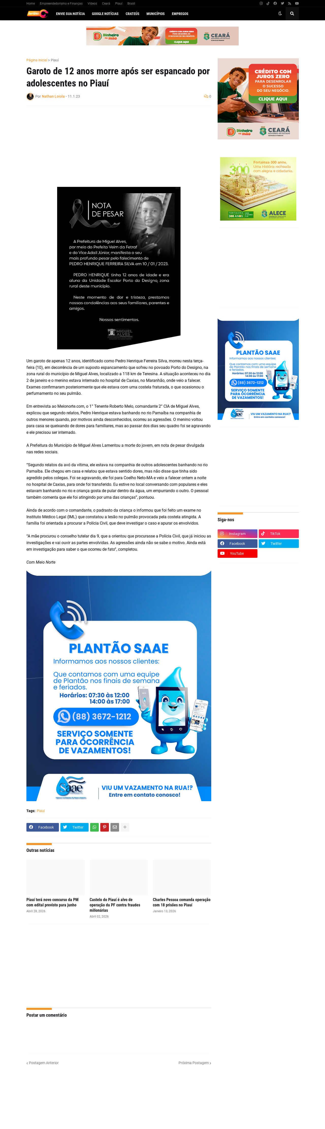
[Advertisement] (113, 146)
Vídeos (92, 3)
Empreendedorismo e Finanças (61, 3)
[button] (280, 13)
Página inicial (36, 60)
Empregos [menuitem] (180, 14)
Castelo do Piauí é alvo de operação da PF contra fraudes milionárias (115, 905)
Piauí (118, 3)
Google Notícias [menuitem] (105, 14)
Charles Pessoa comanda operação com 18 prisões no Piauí (181, 902)
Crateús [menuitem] (132, 14)
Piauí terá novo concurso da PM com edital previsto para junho (52, 902)
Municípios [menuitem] (156, 14)
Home (30, 3)
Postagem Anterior (44, 1063)
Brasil (131, 3)
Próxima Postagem (193, 1063)
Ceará (106, 3)
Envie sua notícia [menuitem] (70, 14)
